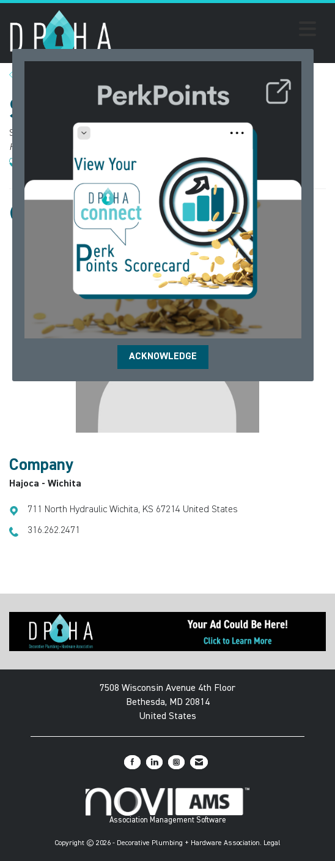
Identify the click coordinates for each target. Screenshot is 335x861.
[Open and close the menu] (218, 31)
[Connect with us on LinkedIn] (154, 762)
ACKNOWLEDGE (163, 357)
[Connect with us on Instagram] (176, 762)
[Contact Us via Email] (199, 762)
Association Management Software (168, 806)
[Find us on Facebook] (132, 762)
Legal (272, 843)
